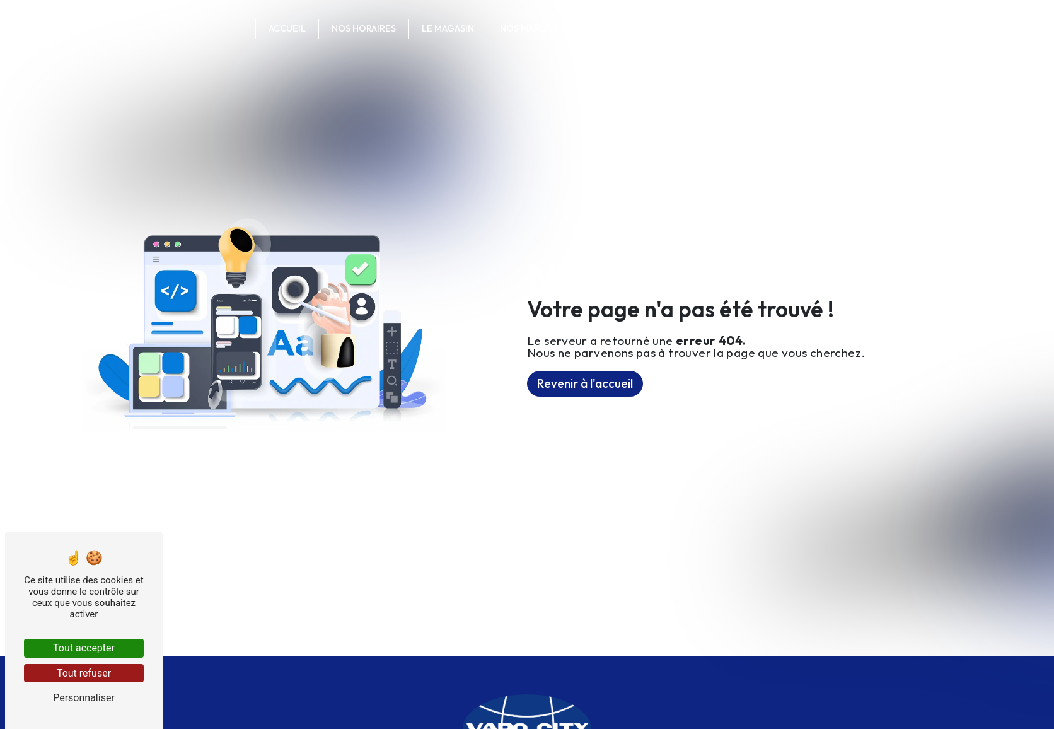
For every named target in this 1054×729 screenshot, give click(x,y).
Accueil (287, 28)
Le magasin (448, 28)
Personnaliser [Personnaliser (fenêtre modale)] (84, 698)
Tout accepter (84, 648)
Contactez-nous (632, 28)
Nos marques (532, 28)
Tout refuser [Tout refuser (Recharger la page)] (84, 673)
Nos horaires (364, 28)
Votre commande (743, 28)
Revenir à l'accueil (585, 383)
